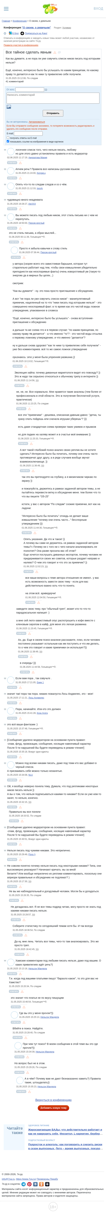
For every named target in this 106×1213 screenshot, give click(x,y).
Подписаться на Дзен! (36, 33)
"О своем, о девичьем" (36, 27)
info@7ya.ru (8, 1179)
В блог (15, 33)
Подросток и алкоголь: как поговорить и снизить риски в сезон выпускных (65, 1146)
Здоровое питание (38, 1125)
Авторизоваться (37, 122)
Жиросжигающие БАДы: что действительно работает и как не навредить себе (65, 1131)
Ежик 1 (40, 682)
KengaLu (41, 173)
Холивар (66, 27)
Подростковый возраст (41, 1140)
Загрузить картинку (9, 107)
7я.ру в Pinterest (29, 1184)
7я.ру (47, 1184)
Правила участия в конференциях (21, 45)
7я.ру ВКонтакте (35, 1184)
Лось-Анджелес (36, 698)
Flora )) (32, 854)
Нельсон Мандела (37, 968)
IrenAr (40, 188)
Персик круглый (36, 223)
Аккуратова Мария (37, 157)
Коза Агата (42, 713)
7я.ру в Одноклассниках (41, 1184)
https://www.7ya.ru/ (26, 1179)
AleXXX (32, 204)
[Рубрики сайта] (6, 8)
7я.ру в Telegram (23, 1184)
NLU (30, 775)
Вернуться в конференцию (53, 1100)
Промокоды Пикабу (47, 1179)
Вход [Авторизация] (98, 8)
